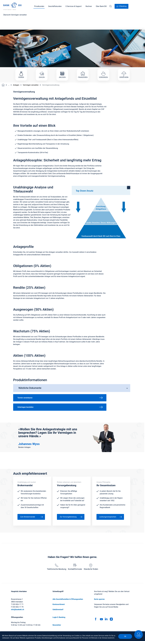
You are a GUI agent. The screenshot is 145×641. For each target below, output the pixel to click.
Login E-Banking (59, 600)
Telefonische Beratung (56, 550)
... (8, 68)
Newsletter (57, 608)
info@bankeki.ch (17, 592)
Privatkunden (39, 6)
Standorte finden (91, 550)
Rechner (89, 6)
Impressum (49, 631)
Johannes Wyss (29, 427)
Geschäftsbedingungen (66, 631)
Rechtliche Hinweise (86, 631)
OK (125, 636)
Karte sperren (99, 582)
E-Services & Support (74, 6)
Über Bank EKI (101, 6)
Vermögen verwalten (30, 68)
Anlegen (16, 68)
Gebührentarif (58, 592)
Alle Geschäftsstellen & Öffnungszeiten (68, 582)
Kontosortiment (59, 587)
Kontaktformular (75, 550)
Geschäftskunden (55, 6)
